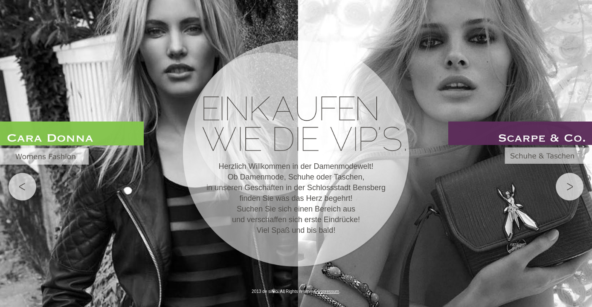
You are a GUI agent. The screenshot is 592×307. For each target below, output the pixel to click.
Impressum (328, 291)
